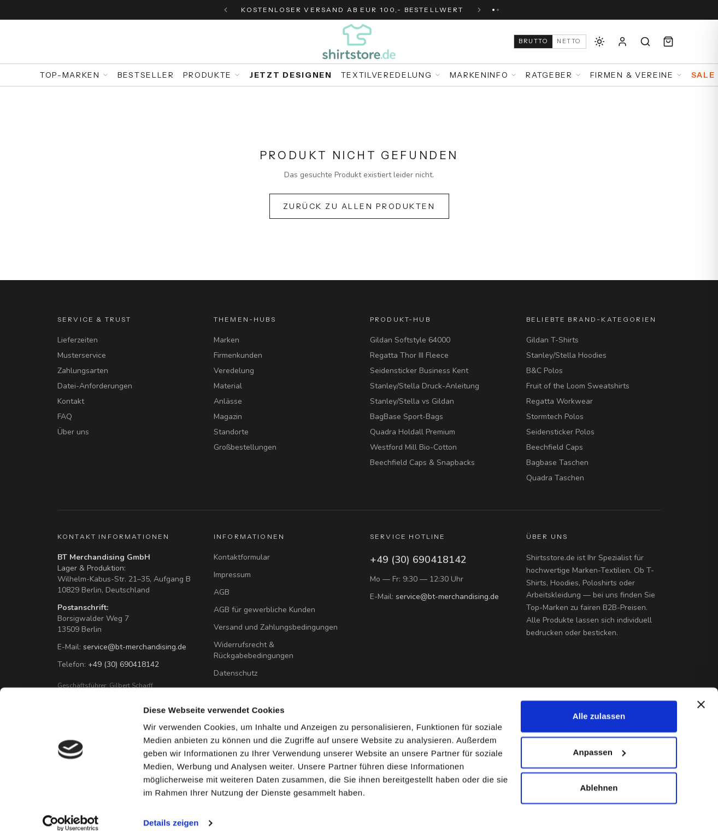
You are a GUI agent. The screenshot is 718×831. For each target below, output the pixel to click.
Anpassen (599, 738)
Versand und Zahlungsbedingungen (276, 627)
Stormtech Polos (555, 416)
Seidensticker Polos (560, 432)
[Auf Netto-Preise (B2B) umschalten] (550, 41)
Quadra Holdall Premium (412, 432)
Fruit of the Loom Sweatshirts (577, 386)
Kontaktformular (242, 557)
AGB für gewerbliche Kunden (264, 610)
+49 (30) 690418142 (123, 664)
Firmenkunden (238, 355)
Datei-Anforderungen (94, 386)
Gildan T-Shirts (552, 340)
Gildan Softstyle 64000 (410, 340)
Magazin (228, 416)
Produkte (211, 75)
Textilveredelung (391, 75)
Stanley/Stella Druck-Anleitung (424, 386)
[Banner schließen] (701, 691)
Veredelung (234, 370)
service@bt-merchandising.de (134, 647)
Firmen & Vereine (636, 75)
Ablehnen (598, 774)
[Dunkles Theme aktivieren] (599, 41)
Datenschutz (235, 673)
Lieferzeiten (77, 340)
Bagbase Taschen (557, 462)
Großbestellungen (245, 447)
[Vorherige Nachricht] (225, 9)
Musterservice (81, 355)
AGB (221, 592)
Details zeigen (170, 809)
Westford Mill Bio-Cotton (413, 447)
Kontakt (70, 401)
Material (228, 386)
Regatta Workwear (559, 401)
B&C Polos (544, 370)
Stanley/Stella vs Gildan (412, 401)
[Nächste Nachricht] (479, 9)
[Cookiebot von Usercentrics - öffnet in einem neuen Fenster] (71, 809)
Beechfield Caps (554, 447)
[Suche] (645, 41)
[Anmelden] (622, 41)
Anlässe (228, 401)
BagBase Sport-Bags (406, 416)
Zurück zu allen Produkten (359, 206)
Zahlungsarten (82, 370)
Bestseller (145, 75)
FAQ (64, 416)
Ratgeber (553, 75)
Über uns (73, 432)
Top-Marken (74, 75)
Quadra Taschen (555, 478)
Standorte (231, 432)
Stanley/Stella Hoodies (566, 355)
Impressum (232, 575)
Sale (703, 75)
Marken (226, 340)
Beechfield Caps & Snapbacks (422, 462)
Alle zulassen (599, 702)
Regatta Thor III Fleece (409, 355)
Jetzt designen (290, 75)
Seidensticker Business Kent (419, 370)
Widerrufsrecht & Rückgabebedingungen (253, 650)
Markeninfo (483, 75)
